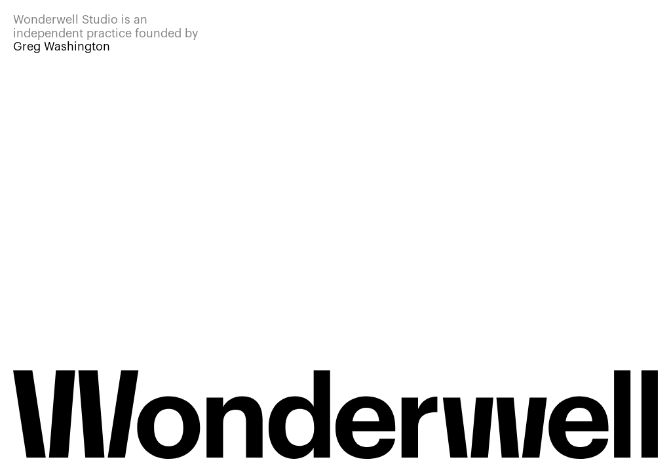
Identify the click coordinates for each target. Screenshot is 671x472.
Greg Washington (61, 46)
